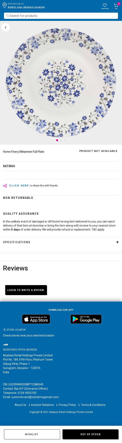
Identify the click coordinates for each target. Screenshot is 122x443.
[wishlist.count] (105, 6)
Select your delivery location (26, 7)
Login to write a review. (26, 290)
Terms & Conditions (93, 404)
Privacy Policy (67, 404)
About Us (20, 404)
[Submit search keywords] (7, 15)
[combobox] (61, 16)
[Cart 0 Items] (116, 6)
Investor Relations (42, 404)
